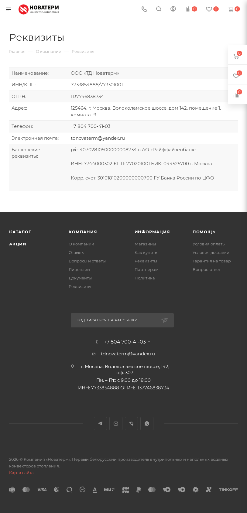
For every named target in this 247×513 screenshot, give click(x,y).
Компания (83, 231)
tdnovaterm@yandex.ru (98, 138)
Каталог (20, 231)
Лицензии (79, 269)
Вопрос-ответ (207, 269)
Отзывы (76, 252)
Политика (145, 277)
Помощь (204, 231)
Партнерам (146, 269)
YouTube (115, 423)
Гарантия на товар (212, 260)
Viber (131, 423)
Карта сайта (21, 472)
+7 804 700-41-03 (90, 126)
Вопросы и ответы (87, 260)
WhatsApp (146, 423)
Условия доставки (211, 252)
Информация (152, 231)
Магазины (145, 243)
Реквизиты (80, 286)
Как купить (146, 252)
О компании (81, 243)
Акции (17, 243)
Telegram (100, 423)
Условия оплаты (209, 243)
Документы (80, 277)
